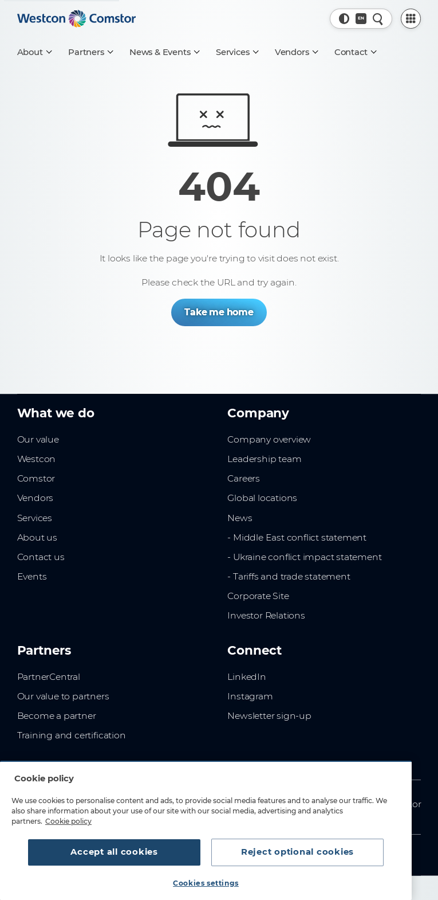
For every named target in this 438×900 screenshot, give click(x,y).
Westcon (36, 458)
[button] (344, 18)
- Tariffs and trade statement (288, 576)
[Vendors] (296, 52)
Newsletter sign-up (269, 715)
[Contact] (355, 52)
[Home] (76, 19)
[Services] (237, 52)
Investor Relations (266, 615)
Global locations (262, 497)
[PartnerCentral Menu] (411, 19)
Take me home (219, 312)
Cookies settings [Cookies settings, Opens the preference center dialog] (206, 883)
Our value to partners (63, 696)
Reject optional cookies (297, 852)
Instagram (250, 696)
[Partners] (90, 52)
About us (37, 537)
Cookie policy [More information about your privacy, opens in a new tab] (68, 821)
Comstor (36, 478)
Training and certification (71, 735)
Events (32, 576)
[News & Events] (164, 52)
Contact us (41, 556)
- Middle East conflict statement (296, 537)
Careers (243, 478)
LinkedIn (246, 676)
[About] (34, 52)
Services (34, 517)
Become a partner (56, 715)
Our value (38, 439)
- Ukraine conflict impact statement (304, 556)
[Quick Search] (378, 18)
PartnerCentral (48, 676)
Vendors (35, 497)
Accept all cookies (113, 852)
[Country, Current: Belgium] (361, 18)
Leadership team (264, 458)
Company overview (269, 439)
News (239, 517)
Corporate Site (258, 595)
